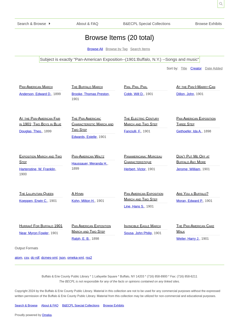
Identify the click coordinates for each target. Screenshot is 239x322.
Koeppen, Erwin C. (33, 201)
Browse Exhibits (208, 24)
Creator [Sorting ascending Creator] (196, 68)
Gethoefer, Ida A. (189, 131)
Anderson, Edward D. (35, 94)
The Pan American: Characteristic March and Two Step (93, 124)
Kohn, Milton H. (83, 201)
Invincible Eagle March (142, 226)
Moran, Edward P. (189, 201)
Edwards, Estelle (84, 137)
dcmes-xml (49, 258)
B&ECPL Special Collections (146, 24)
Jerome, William (188, 169)
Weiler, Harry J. (187, 239)
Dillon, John (185, 94)
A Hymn (77, 193)
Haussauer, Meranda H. (89, 163)
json (62, 258)
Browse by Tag (117, 49)
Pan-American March (36, 87)
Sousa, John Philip (138, 233)
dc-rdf (35, 258)
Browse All (95, 49)
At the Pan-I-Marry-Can (195, 87)
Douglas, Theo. (30, 131)
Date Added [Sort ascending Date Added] (214, 68)
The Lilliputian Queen (36, 193)
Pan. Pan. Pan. (136, 87)
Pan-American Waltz (88, 156)
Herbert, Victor (135, 169)
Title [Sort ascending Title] (184, 68)
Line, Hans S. (134, 206)
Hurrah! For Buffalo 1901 (41, 226)
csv (26, 258)
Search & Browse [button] (32, 24)
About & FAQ (87, 24)
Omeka (47, 315)
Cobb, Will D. (134, 94)
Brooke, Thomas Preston (90, 94)
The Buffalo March (87, 87)
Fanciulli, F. (132, 131)
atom (18, 258)
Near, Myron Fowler (34, 233)
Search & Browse (26, 305)
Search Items (140, 49)
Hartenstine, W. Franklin (37, 169)
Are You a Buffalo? (192, 193)
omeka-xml (75, 258)
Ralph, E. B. (81, 239)
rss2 (89, 258)
